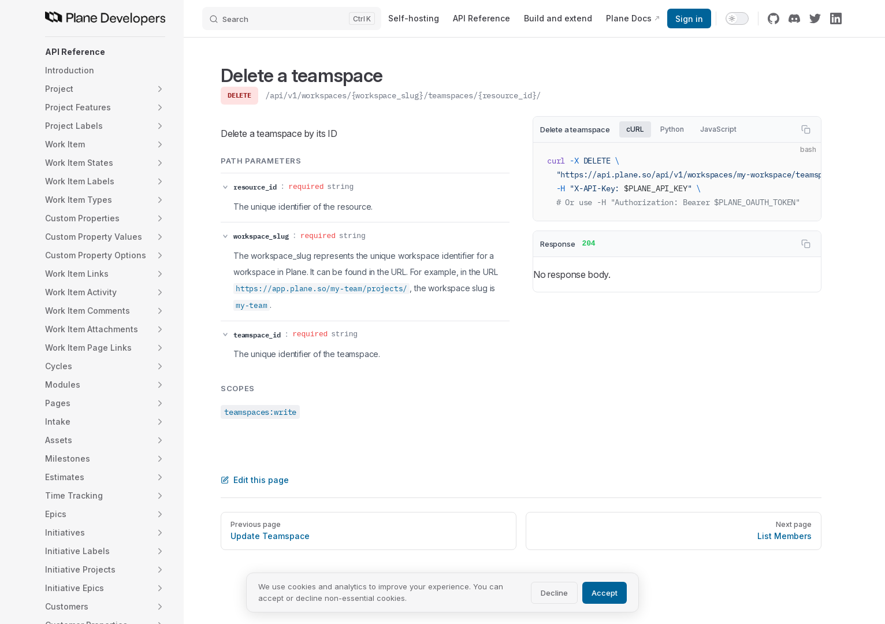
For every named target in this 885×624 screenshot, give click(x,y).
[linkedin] (835, 18)
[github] (773, 18)
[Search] (291, 18)
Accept (605, 592)
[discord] (794, 18)
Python (672, 129)
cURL (635, 129)
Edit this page (255, 480)
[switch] (737, 18)
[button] (105, 52)
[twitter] (815, 18)
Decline (554, 592)
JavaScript (718, 129)
